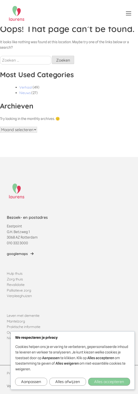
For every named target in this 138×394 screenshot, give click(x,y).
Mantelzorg (16, 321)
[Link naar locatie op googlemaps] (20, 254)
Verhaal (25, 87)
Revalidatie (16, 284)
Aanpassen (31, 381)
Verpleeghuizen (19, 296)
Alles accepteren (109, 381)
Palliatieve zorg (19, 290)
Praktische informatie (23, 326)
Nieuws (25, 93)
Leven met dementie (23, 315)
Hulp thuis (14, 273)
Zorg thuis (15, 279)
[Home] (17, 13)
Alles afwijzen (67, 381)
